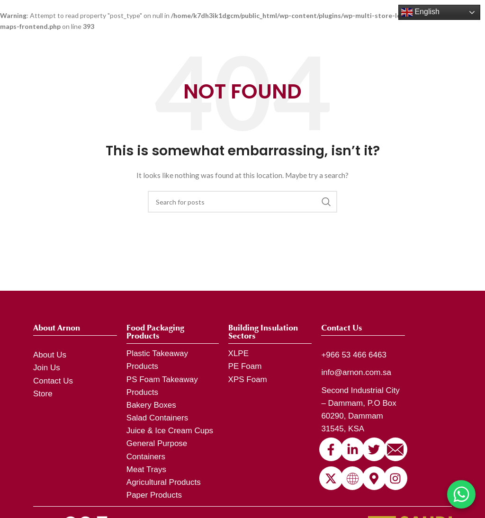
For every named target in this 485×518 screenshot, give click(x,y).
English (420, 12)
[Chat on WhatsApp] (461, 494)
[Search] (242, 202)
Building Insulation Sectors (263, 332)
